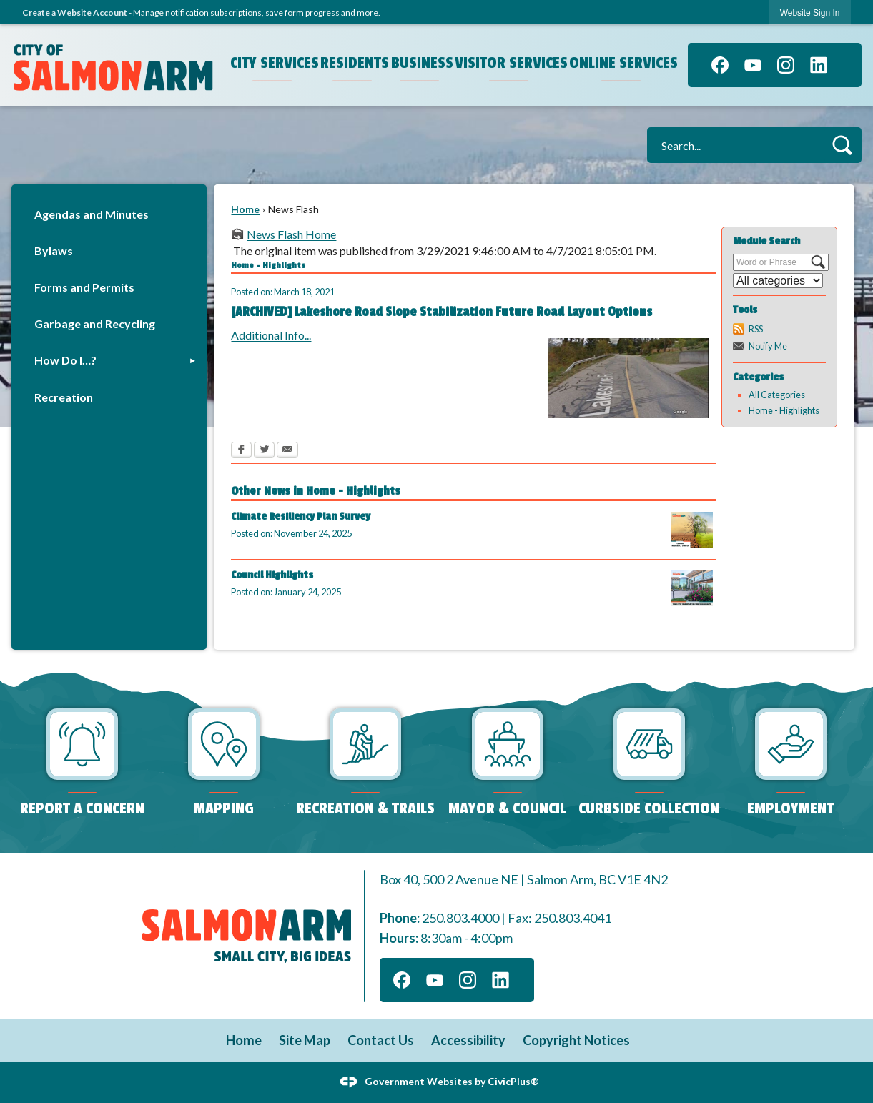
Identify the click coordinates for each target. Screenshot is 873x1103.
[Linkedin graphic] (818, 65)
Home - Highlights (784, 410)
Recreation (63, 397)
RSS (756, 329)
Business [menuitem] (421, 63)
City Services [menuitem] (273, 63)
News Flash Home (291, 234)
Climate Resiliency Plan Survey (300, 516)
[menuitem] (109, 214)
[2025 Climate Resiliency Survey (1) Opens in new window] (692, 529)
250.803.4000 (460, 918)
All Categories (777, 394)
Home (245, 209)
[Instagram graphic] (785, 65)
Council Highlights (272, 575)
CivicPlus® (513, 1081)
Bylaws (53, 250)
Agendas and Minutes (91, 214)
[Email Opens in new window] (287, 451)
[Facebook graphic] (720, 65)
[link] (810, 12)
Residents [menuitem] (354, 63)
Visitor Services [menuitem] (510, 63)
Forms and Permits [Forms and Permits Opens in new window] (84, 287)
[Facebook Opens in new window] (241, 451)
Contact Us (380, 1040)
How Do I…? (65, 360)
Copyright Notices (576, 1040)
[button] (842, 144)
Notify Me (768, 346)
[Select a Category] (778, 280)
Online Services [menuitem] (622, 63)
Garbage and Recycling (94, 323)
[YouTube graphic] (753, 65)
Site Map (304, 1040)
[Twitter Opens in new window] (264, 451)
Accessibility (468, 1040)
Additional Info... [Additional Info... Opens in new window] (271, 335)
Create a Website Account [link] (74, 12)
